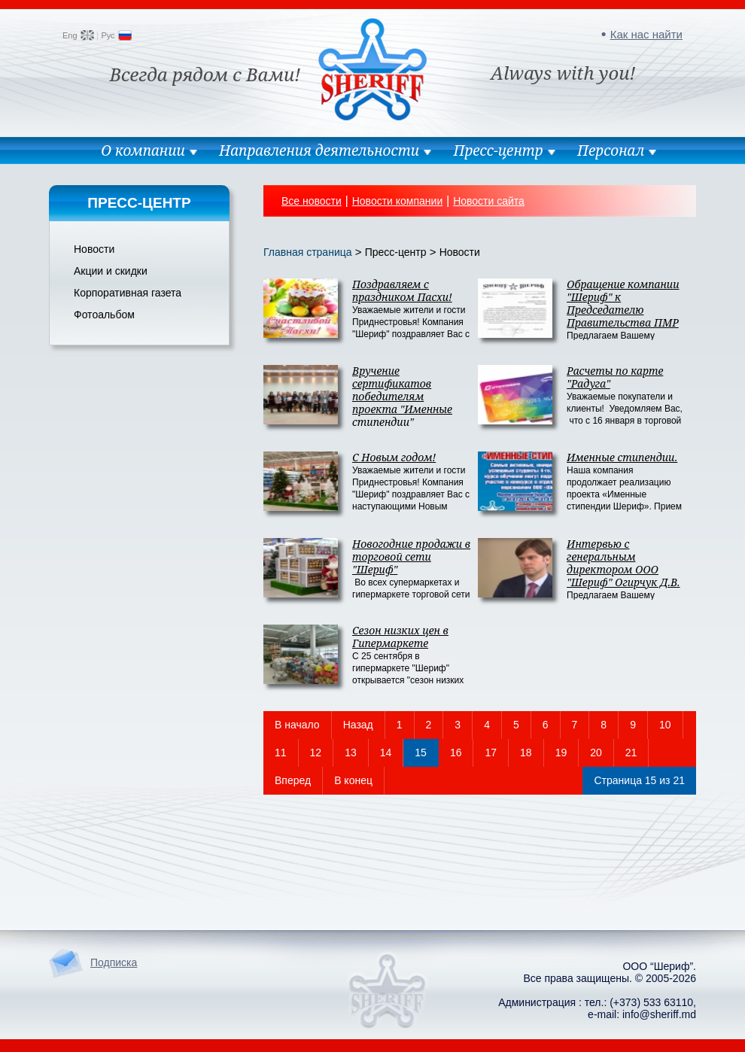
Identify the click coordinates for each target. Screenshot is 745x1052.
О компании (143, 150)
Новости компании (397, 201)
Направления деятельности (319, 150)
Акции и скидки (110, 271)
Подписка (113, 962)
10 (665, 725)
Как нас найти (646, 34)
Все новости (311, 201)
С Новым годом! (394, 457)
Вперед (293, 780)
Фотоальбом (104, 315)
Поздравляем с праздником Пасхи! (402, 290)
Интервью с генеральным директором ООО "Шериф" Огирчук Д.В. (623, 563)
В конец (353, 780)
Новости (94, 249)
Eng (70, 35)
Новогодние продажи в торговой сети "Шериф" (411, 556)
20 (596, 752)
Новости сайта (489, 201)
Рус (107, 35)
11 (281, 752)
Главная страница (307, 252)
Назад (358, 725)
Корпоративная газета (127, 293)
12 (316, 752)
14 (386, 752)
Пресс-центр (498, 150)
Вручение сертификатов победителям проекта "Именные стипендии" (402, 396)
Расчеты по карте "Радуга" (615, 377)
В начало (297, 725)
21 (631, 752)
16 (456, 752)
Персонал (610, 150)
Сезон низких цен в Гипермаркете (400, 636)
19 (561, 752)
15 (421, 752)
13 (351, 752)
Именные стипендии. (622, 457)
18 (526, 752)
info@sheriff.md (659, 1014)
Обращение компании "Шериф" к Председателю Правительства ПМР (623, 303)
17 (491, 752)
